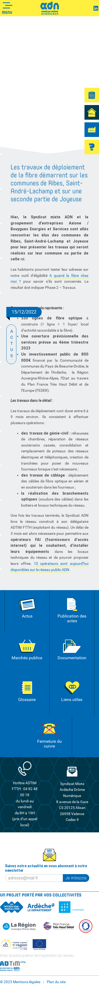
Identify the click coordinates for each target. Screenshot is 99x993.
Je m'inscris (76, 878)
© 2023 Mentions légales (20, 982)
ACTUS (11, 344)
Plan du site (56, 982)
